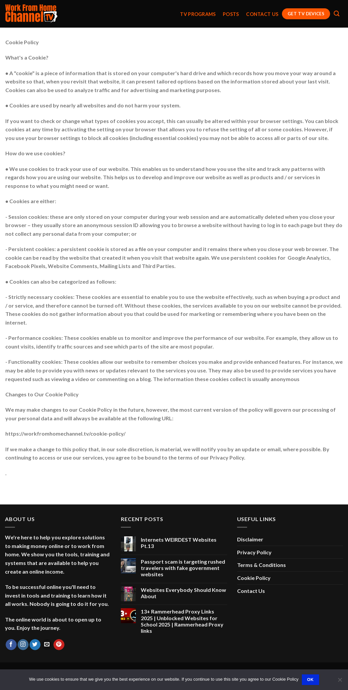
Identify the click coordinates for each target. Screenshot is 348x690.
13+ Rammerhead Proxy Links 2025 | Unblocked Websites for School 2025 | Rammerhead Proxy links (182, 621)
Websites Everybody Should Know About (183, 593)
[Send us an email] (47, 644)
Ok (310, 679)
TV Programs (198, 14)
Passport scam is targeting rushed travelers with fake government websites (183, 567)
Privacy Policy (254, 552)
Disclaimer (250, 539)
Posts (231, 14)
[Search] (336, 13)
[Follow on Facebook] (11, 644)
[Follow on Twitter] (35, 644)
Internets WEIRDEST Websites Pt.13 (179, 542)
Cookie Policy (254, 578)
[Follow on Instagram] (23, 644)
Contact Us (262, 14)
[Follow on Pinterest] (58, 644)
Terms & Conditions (261, 565)
